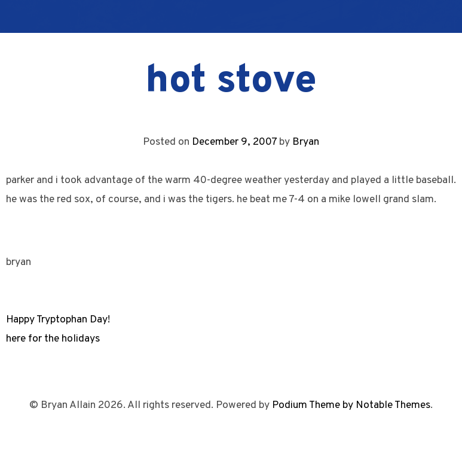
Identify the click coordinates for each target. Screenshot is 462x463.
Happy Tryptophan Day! (58, 320)
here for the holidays (53, 339)
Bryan (305, 142)
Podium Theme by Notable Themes (351, 405)
